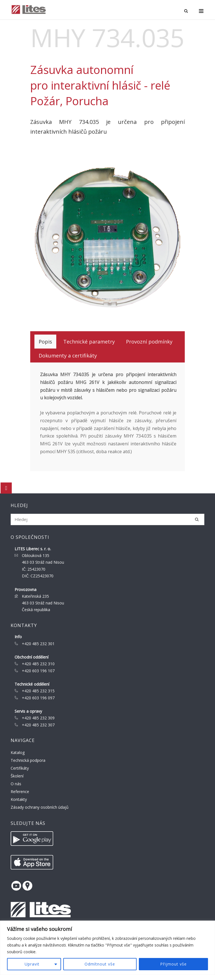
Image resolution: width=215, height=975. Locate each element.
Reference (20, 791)
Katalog (18, 752)
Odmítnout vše (100, 964)
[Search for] (107, 519)
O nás (16, 783)
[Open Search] (186, 11)
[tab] (45, 342)
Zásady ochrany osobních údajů (40, 807)
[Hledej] (196, 519)
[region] (107, 948)
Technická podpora (28, 760)
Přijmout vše (173, 964)
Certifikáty (20, 768)
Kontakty (19, 799)
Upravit (32, 964)
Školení (17, 776)
